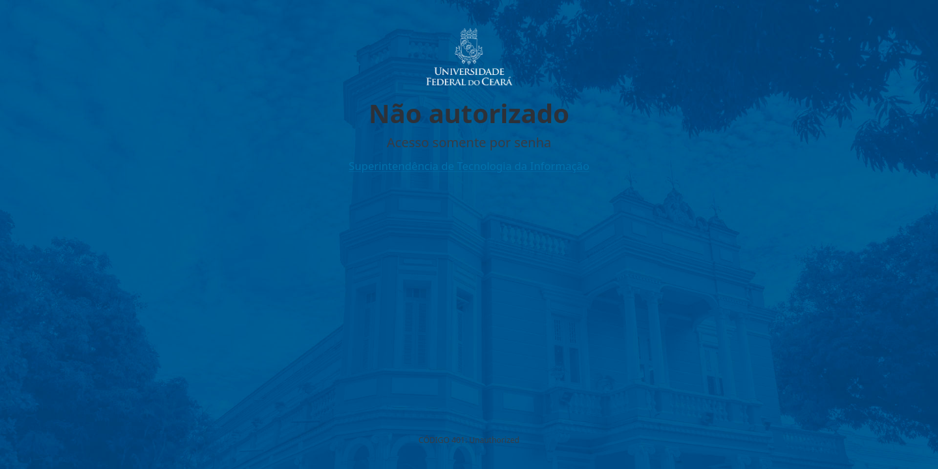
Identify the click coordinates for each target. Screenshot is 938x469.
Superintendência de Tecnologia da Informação (468, 165)
